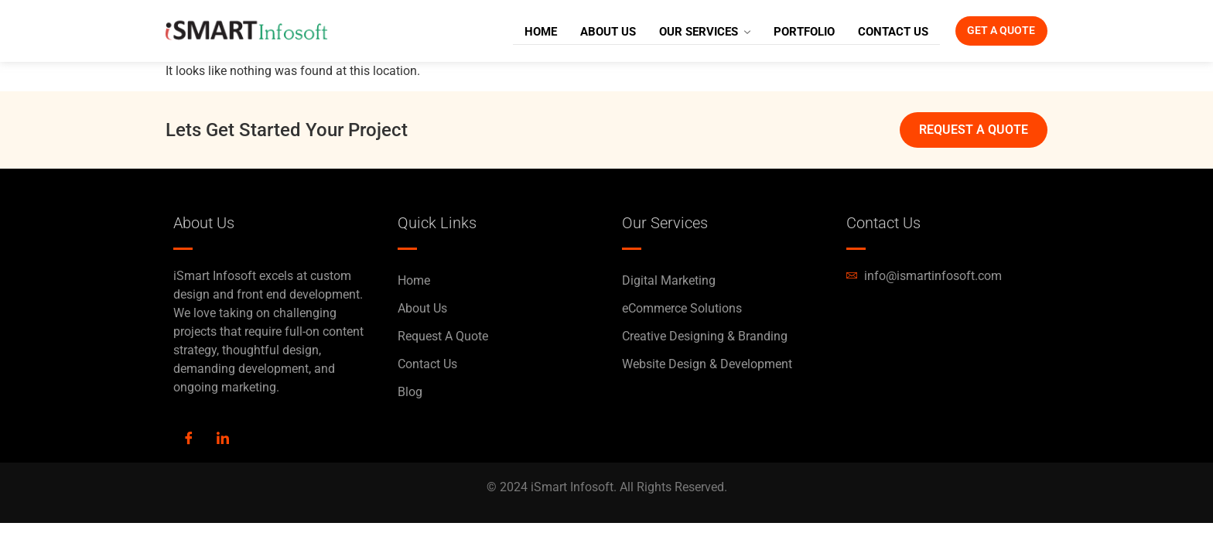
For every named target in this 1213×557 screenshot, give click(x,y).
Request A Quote (443, 336)
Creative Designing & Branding (705, 336)
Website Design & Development (707, 364)
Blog (410, 391)
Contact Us (868, 31)
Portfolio (779, 31)
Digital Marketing (669, 280)
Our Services (680, 31)
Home (516, 31)
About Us (583, 31)
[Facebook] (188, 439)
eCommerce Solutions (682, 308)
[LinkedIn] (222, 439)
